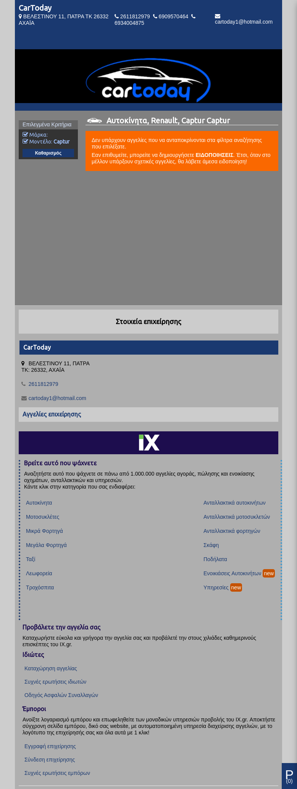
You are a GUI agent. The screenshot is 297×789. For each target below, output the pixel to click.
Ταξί (31, 559)
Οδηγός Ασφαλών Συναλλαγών (61, 695)
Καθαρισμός (48, 153)
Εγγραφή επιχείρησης (50, 746)
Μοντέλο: (46, 142)
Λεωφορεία (39, 573)
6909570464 (173, 16)
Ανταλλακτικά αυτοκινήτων (234, 503)
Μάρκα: (35, 135)
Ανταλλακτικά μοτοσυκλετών (236, 517)
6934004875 (129, 23)
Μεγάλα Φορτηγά (46, 545)
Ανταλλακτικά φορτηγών (231, 531)
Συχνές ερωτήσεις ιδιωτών (55, 682)
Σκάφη (211, 545)
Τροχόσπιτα (40, 587)
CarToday (35, 7)
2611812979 (135, 16)
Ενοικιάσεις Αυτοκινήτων (232, 573)
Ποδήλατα (215, 559)
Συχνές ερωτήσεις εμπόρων (57, 773)
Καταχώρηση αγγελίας (50, 668)
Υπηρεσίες (216, 587)
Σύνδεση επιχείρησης (49, 760)
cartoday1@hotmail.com (244, 22)
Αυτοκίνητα (39, 503)
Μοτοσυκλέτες (42, 517)
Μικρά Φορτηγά (44, 531)
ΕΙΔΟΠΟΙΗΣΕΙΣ (214, 155)
